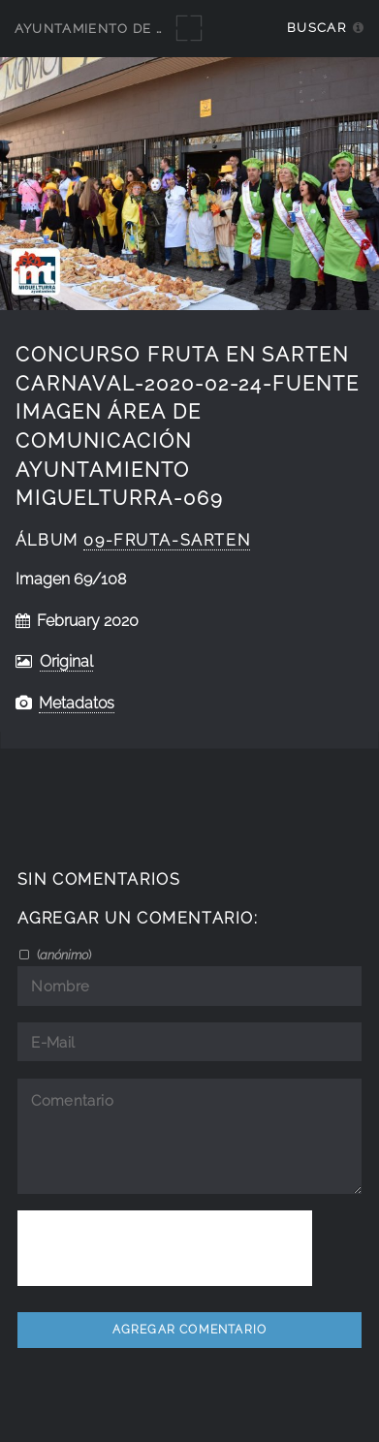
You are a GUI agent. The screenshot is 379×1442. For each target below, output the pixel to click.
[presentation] (164, 1248)
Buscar (316, 27)
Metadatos (76, 703)
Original (66, 661)
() (62, 954)
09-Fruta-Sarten (166, 540)
